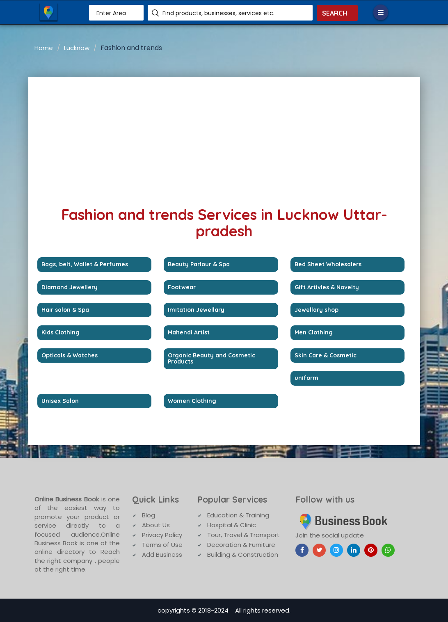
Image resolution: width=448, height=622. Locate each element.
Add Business (162, 554)
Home (43, 47)
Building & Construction (242, 554)
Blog (148, 515)
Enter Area (111, 13)
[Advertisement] (224, 138)
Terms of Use (162, 544)
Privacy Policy (162, 535)
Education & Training (238, 515)
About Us (156, 525)
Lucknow (76, 47)
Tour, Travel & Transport (243, 535)
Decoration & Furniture (241, 544)
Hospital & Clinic (231, 525)
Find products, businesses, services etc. (218, 13)
